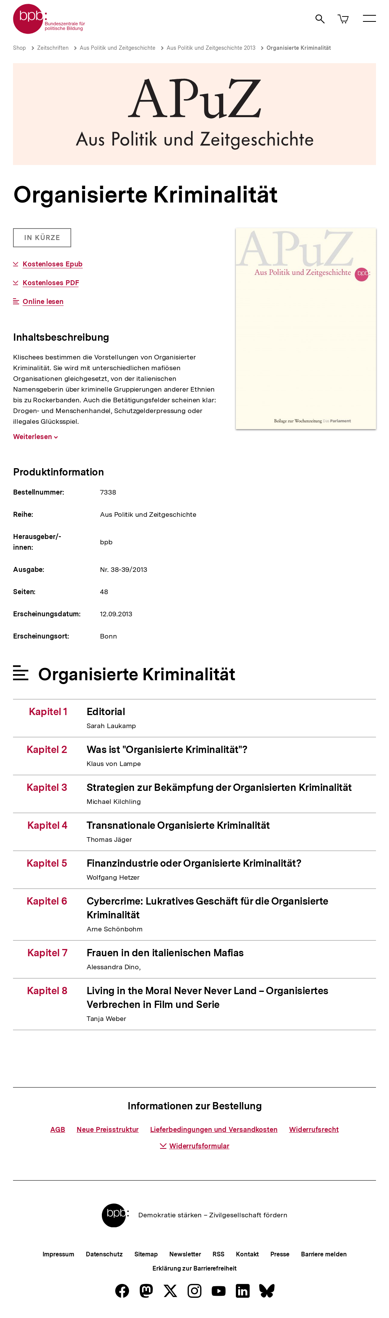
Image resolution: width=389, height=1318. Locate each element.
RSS (218, 1254)
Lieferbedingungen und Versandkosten (214, 1129)
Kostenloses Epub (53, 264)
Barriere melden (324, 1254)
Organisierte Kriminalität (298, 48)
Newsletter (185, 1254)
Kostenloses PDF (51, 283)
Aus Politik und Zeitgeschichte (117, 48)
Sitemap (146, 1254)
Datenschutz (104, 1254)
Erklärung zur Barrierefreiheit (194, 1268)
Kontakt (247, 1254)
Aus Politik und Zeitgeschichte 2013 (211, 48)
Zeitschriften (53, 48)
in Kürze (47, 240)
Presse (279, 1254)
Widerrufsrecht (314, 1129)
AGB (57, 1129)
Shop (19, 48)
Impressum (58, 1254)
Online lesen (43, 301)
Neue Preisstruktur (108, 1129)
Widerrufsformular (194, 1146)
